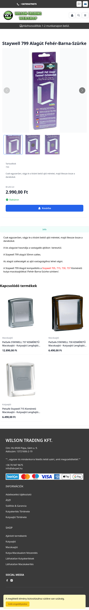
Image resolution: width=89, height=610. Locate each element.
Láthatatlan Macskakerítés (20, 564)
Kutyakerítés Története (18, 511)
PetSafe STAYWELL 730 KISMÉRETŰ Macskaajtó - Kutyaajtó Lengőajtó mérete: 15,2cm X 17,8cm (67, 345)
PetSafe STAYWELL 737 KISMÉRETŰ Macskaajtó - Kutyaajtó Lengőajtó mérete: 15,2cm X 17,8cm (20, 345)
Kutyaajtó (11, 541)
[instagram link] (11, 580)
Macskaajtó (12, 547)
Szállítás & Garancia (16, 505)
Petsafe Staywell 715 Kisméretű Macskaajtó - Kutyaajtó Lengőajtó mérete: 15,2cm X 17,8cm (20, 412)
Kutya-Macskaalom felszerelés (22, 552)
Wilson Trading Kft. (29, 440)
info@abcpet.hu (14, 468)
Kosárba (44, 208)
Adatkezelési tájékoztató (18, 494)
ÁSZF (8, 500)
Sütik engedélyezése (17, 604)
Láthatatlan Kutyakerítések (20, 558)
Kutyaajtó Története (16, 517)
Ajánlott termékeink (16, 535)
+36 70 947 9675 (14, 465)
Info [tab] (44, 229)
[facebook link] (7, 580)
